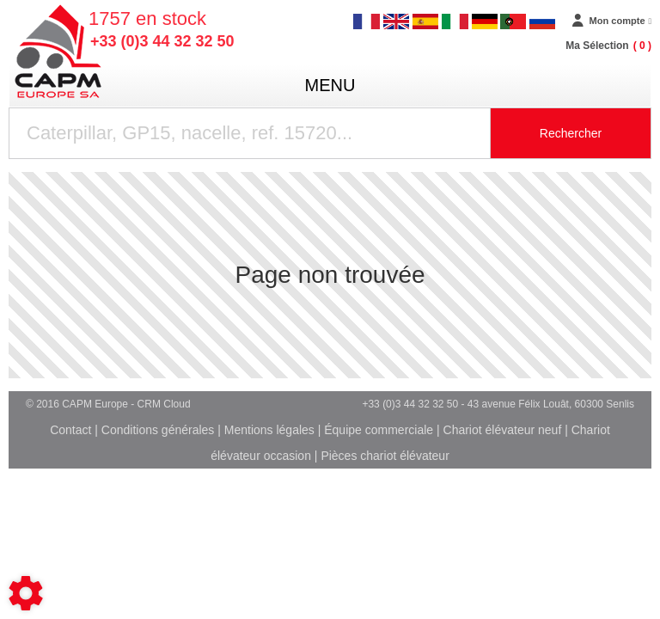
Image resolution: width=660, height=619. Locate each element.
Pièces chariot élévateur (385, 456)
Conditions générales (158, 430)
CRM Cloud (164, 404)
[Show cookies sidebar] (26, 593)
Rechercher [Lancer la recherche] (571, 133)
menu (330, 85)
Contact (70, 430)
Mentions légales (269, 430)
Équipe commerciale (378, 430)
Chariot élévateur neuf (502, 430)
